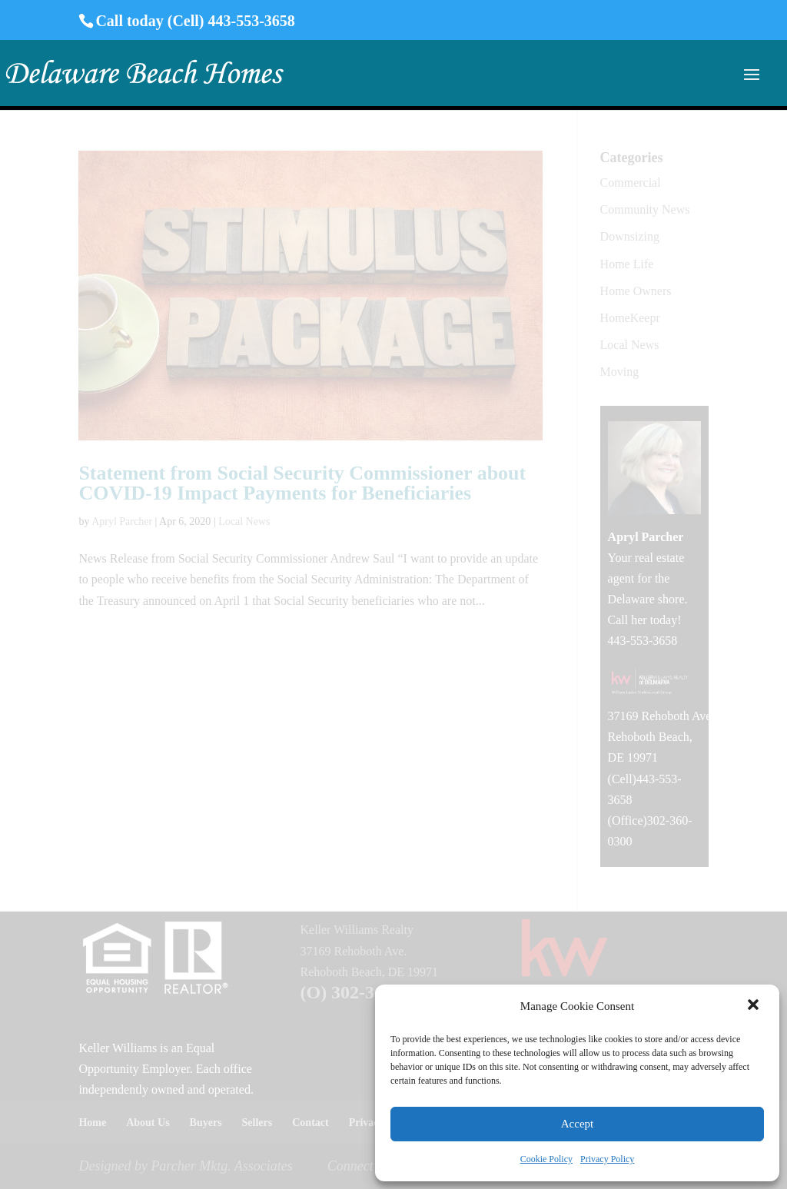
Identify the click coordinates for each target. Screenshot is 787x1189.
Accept (577, 1124)
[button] (754, 1006)
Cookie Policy (546, 1159)
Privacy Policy (607, 1159)
